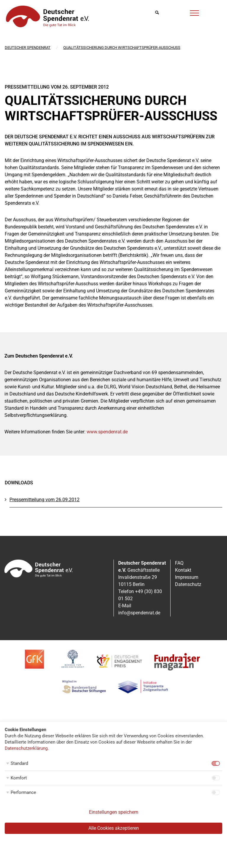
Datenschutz (188, 584)
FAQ (179, 563)
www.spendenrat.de (107, 432)
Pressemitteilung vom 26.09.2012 (44, 499)
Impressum (186, 577)
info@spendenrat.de (139, 613)
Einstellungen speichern (113, 812)
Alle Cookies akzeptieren (113, 828)
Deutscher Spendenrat (28, 47)
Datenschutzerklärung (26, 748)
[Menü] (194, 12)
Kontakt (183, 570)
